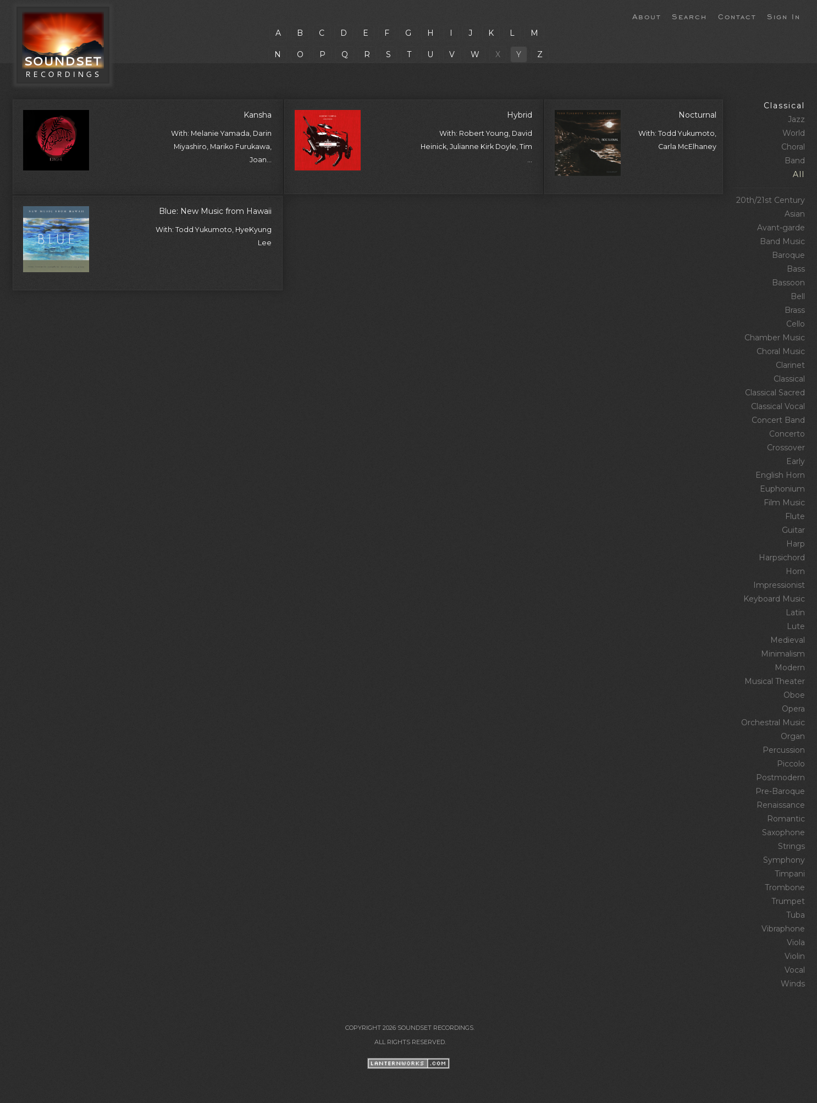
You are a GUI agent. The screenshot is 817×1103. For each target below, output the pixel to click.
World (793, 133)
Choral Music (781, 351)
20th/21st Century (770, 200)
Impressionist (779, 585)
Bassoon (788, 283)
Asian (795, 214)
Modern (790, 667)
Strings (791, 846)
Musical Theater (774, 681)
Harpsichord (782, 557)
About (646, 16)
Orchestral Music (773, 722)
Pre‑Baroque (780, 791)
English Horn (780, 475)
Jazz (796, 119)
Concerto (787, 434)
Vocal (795, 970)
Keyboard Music (774, 599)
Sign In (784, 16)
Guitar (793, 530)
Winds (793, 984)
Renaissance (781, 805)
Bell (798, 296)
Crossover (786, 448)
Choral (793, 147)
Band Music (782, 241)
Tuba (795, 915)
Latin (795, 612)
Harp (795, 544)
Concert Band (778, 420)
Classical (784, 106)
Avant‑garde (781, 228)
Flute (795, 516)
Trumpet (788, 901)
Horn (795, 571)
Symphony (784, 860)
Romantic (786, 819)
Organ (793, 736)
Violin (795, 956)
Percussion (784, 750)
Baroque (788, 255)
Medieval (787, 640)
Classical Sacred (775, 393)
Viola (796, 942)
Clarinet (790, 365)
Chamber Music (774, 338)
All (799, 174)
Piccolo (791, 764)
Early (795, 461)
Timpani (790, 874)
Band (795, 161)
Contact (737, 16)
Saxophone (783, 832)
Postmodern (780, 777)
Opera (793, 709)
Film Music (784, 503)
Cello (795, 324)
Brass (795, 310)
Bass (796, 269)
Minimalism (783, 654)
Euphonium (782, 489)
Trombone (785, 887)
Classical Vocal (778, 406)
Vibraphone (783, 929)
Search (689, 16)
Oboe (794, 695)
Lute (796, 626)
